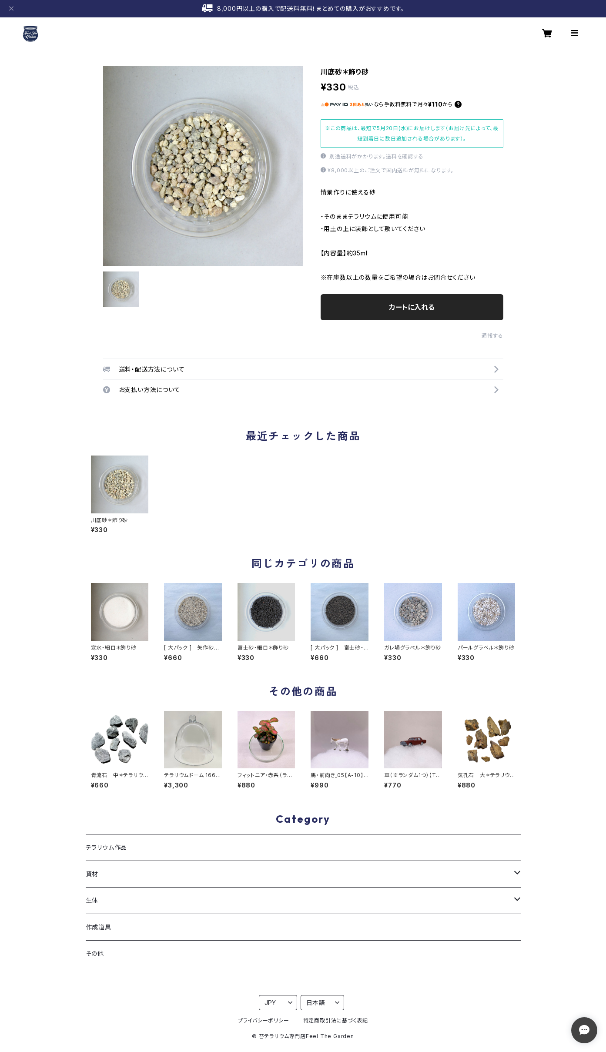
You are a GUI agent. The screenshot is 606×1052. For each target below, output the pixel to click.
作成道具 (98, 927)
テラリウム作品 (106, 847)
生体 (92, 900)
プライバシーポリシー (263, 1020)
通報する (492, 335)
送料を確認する (405, 156)
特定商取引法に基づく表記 (335, 1020)
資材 (92, 874)
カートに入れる (412, 307)
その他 (95, 953)
